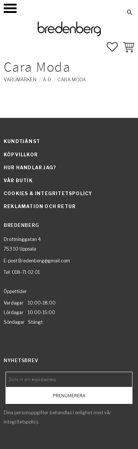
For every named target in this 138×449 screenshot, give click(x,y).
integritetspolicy (21, 422)
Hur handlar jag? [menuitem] (30, 167)
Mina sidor (50, 12)
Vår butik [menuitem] (18, 180)
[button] (10, 8)
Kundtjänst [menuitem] (22, 141)
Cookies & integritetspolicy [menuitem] (48, 193)
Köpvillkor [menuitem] (21, 154)
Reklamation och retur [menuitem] (40, 206)
